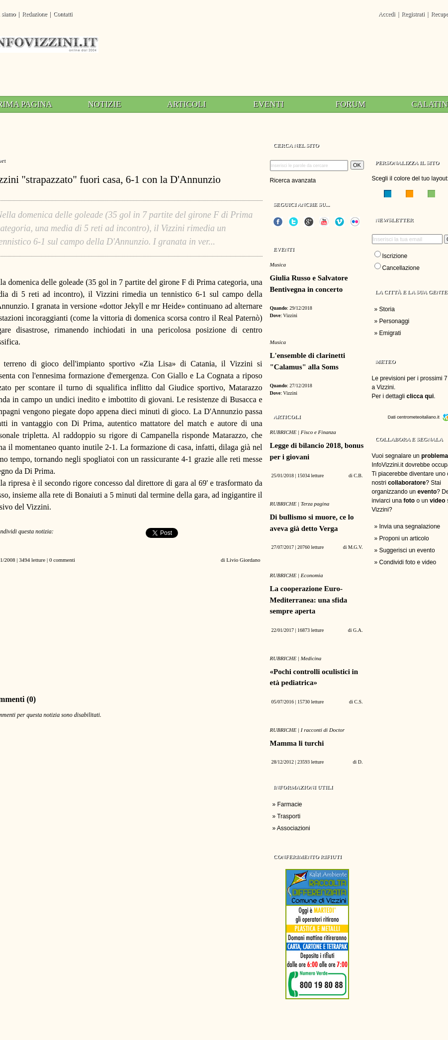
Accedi (386, 13)
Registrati (413, 13)
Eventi (268, 104)
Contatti (63, 13)
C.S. (358, 701)
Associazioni (293, 828)
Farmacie (289, 804)
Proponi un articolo (404, 538)
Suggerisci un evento (407, 550)
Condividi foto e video (408, 562)
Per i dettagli (403, 396)
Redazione (34, 13)
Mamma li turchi (297, 743)
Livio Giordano (243, 560)
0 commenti (62, 560)
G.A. (357, 630)
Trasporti (288, 816)
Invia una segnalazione (410, 526)
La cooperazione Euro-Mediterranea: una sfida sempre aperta (309, 600)
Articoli (186, 104)
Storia (387, 309)
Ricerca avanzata (293, 180)
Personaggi (394, 321)
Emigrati (390, 333)
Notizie (104, 104)
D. (360, 762)
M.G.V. (355, 547)
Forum (350, 104)
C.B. (358, 475)
